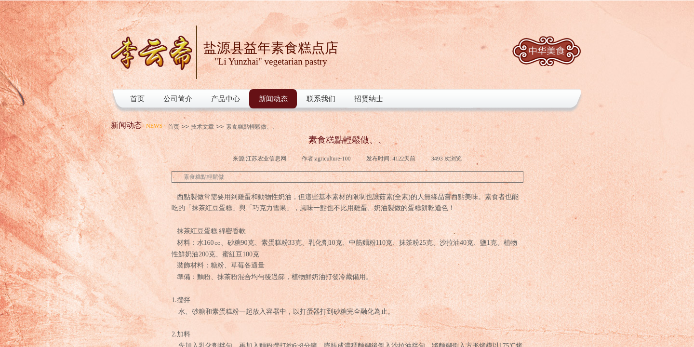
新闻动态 (273, 99)
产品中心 (225, 99)
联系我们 (321, 99)
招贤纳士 (368, 99)
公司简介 (177, 99)
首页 (137, 99)
